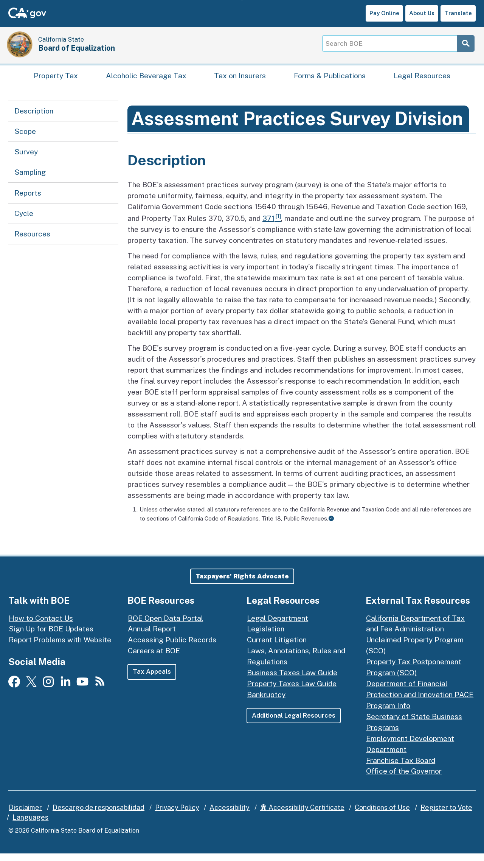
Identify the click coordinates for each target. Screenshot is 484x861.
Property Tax (56, 82)
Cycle (23, 221)
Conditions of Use (382, 815)
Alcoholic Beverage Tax (146, 82)
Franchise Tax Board (400, 768)
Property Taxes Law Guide (292, 691)
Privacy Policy (177, 815)
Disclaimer (25, 815)
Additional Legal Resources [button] (294, 723)
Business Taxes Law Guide (292, 680)
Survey (26, 159)
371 (268, 226)
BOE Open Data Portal (165, 626)
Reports (27, 200)
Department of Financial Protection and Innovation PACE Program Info (419, 702)
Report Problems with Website (60, 647)
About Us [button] (421, 13)
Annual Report (152, 637)
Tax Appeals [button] (152, 679)
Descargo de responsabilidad (98, 815)
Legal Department (277, 626)
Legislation (265, 637)
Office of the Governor (404, 779)
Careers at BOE (154, 658)
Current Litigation (277, 647)
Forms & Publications (330, 82)
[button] (242, 584)
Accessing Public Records (172, 647)
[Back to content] (331, 526)
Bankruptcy (266, 702)
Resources (32, 241)
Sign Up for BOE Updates (51, 637)
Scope (25, 139)
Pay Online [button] (384, 13)
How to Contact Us (41, 626)
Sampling (30, 180)
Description (33, 118)
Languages (30, 825)
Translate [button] (458, 13)
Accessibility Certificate (302, 815)
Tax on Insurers (240, 82)
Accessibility (229, 815)
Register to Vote (446, 815)
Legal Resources (422, 82)
